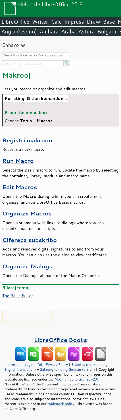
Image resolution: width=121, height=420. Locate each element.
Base (109, 21)
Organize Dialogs (27, 266)
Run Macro (17, 161)
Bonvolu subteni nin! (27, 316)
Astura (86, 31)
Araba (68, 31)
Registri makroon (27, 140)
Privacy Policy (57, 364)
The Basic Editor (17, 295)
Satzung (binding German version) (67, 369)
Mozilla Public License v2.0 (76, 379)
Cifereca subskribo (29, 240)
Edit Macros (19, 187)
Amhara (49, 31)
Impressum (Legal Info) (23, 364)
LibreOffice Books (60, 340)
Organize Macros (27, 213)
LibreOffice (15, 21)
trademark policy (61, 403)
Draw (93, 21)
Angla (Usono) (19, 31)
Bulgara (106, 31)
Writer (40, 21)
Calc (56, 21)
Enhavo (10, 44)
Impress (74, 21)
